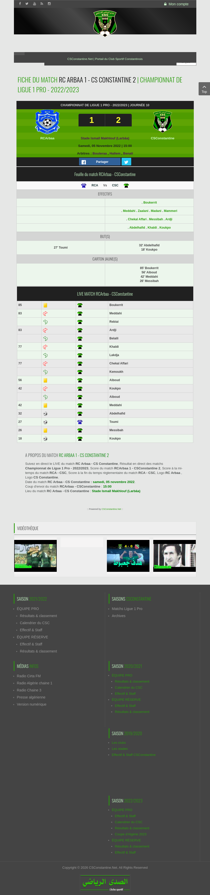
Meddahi (129, 211)
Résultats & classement (38, 616)
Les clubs (119, 743)
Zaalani (143, 211)
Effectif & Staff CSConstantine (134, 755)
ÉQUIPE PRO (28, 609)
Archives (119, 616)
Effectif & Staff (31, 630)
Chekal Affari (137, 219)
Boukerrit (150, 202)
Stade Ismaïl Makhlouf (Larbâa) (105, 138)
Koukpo (165, 227)
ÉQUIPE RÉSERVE (32, 637)
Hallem (115, 153)
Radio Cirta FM (29, 676)
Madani (156, 211)
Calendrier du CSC (35, 623)
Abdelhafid (137, 227)
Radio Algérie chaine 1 (34, 683)
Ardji (168, 219)
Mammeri (170, 211)
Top (204, 88)
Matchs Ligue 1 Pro (127, 609)
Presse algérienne (31, 697)
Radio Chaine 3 (29, 690)
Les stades (120, 749)
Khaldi (152, 227)
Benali (128, 153)
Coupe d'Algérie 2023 (131, 834)
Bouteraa (99, 153)
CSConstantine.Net (111, 509)
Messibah (156, 219)
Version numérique (32, 704)
